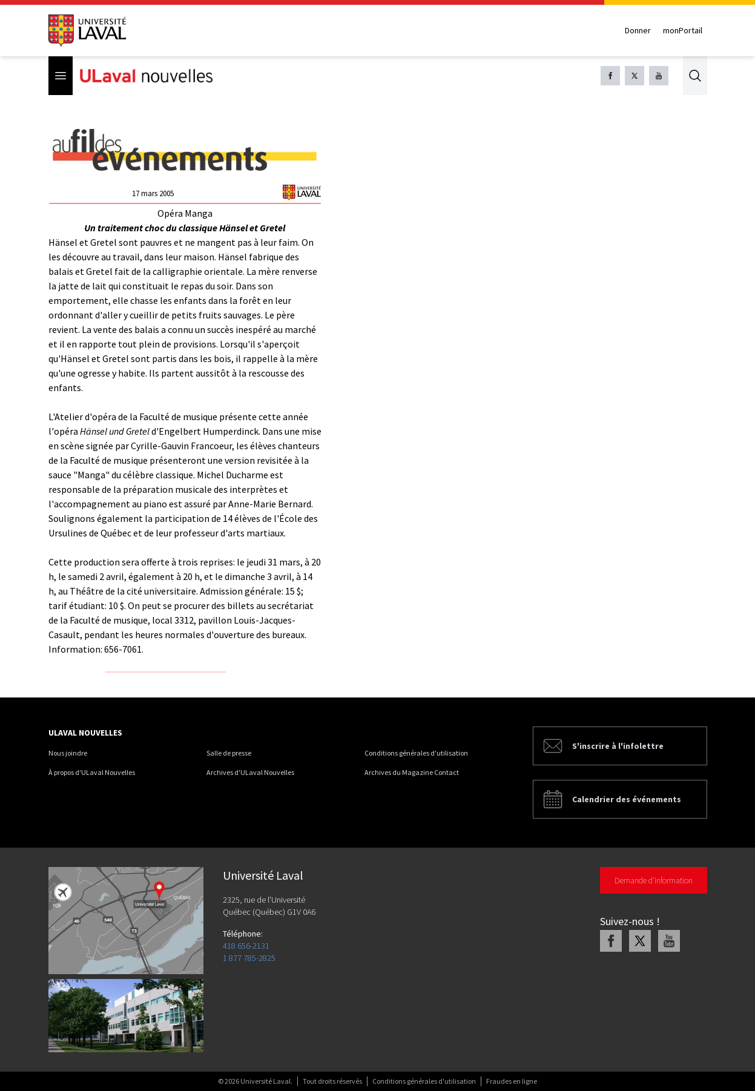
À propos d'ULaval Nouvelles (91, 772)
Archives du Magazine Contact (411, 772)
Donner (638, 30)
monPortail (682, 30)
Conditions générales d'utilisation (416, 752)
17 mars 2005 (153, 193)
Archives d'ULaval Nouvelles (250, 772)
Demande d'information (654, 880)
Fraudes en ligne (511, 1081)
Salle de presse (228, 752)
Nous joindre (67, 752)
